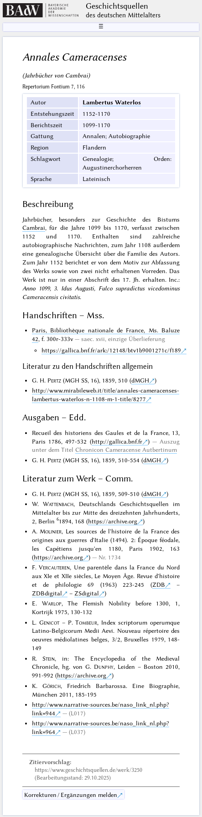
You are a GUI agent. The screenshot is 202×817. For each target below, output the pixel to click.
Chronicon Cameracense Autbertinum (126, 449)
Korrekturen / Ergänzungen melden (70, 794)
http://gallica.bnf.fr (117, 441)
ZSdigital (86, 593)
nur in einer (65, 279)
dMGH (140, 380)
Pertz (54, 380)
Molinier (51, 531)
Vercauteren (54, 567)
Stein (48, 658)
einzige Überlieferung (136, 338)
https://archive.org (112, 521)
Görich (51, 685)
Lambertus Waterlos (112, 102)
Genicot (49, 622)
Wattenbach (58, 503)
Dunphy (104, 666)
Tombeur (86, 622)
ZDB (158, 584)
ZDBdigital (47, 593)
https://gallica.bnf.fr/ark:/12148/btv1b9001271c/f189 (111, 350)
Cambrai (33, 227)
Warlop (52, 603)
